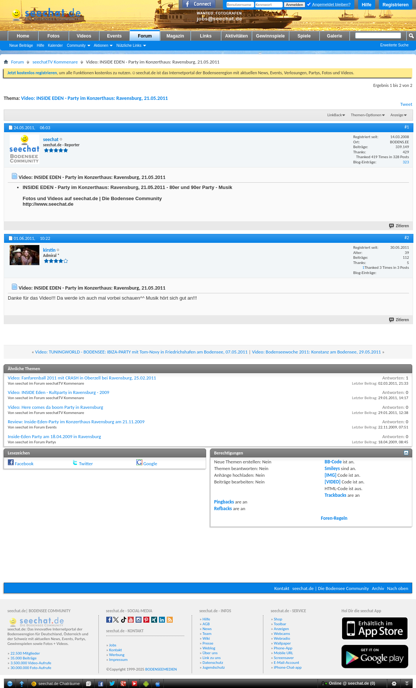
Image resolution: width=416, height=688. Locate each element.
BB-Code (333, 461)
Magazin (175, 36)
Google (150, 463)
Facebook (24, 463)
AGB (205, 624)
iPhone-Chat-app (288, 667)
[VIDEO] (333, 482)
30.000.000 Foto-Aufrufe (30, 667)
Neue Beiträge (21, 45)
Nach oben (397, 588)
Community (76, 45)
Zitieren (399, 226)
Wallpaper (282, 643)
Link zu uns (211, 657)
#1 (406, 127)
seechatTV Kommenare (55, 62)
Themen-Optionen (366, 115)
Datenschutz (212, 662)
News (207, 628)
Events (114, 36)
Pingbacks (224, 502)
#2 (406, 237)
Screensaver (284, 657)
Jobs (112, 645)
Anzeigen (281, 628)
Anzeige (396, 115)
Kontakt (281, 588)
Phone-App (283, 648)
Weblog (208, 648)
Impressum (118, 659)
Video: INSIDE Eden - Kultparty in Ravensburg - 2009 (58, 392)
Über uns (210, 652)
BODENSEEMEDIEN (161, 669)
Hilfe (366, 4)
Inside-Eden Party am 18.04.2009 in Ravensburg (54, 436)
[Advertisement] (208, 554)
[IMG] (331, 475)
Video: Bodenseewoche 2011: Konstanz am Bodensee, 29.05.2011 (316, 352)
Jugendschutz (213, 667)
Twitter (86, 463)
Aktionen (101, 45)
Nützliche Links (128, 45)
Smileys (332, 468)
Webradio (282, 638)
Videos (84, 36)
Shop (278, 619)
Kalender (55, 45)
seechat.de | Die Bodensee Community (330, 588)
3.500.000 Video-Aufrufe (30, 663)
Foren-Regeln (334, 518)
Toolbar (280, 624)
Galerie (334, 36)
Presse (207, 643)
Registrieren (396, 4)
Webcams (282, 633)
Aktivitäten (236, 36)
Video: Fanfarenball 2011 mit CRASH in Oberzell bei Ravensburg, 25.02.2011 (82, 378)
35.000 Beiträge (23, 658)
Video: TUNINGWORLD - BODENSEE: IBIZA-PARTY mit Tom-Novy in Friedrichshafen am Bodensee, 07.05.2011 (141, 352)
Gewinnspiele (270, 36)
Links (205, 36)
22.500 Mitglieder (25, 653)
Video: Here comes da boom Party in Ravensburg (55, 407)
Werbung (116, 654)
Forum (145, 36)
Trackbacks (335, 495)
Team (206, 633)
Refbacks (223, 508)
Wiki (206, 638)
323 (406, 162)
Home (23, 36)
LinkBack (335, 115)
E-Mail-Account (286, 662)
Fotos (54, 36)
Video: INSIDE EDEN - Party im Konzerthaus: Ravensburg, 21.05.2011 (94, 98)
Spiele (304, 36)
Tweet (406, 104)
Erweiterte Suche (394, 45)
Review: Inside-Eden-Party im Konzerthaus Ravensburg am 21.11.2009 (76, 421)
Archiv (378, 588)
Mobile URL (283, 652)
